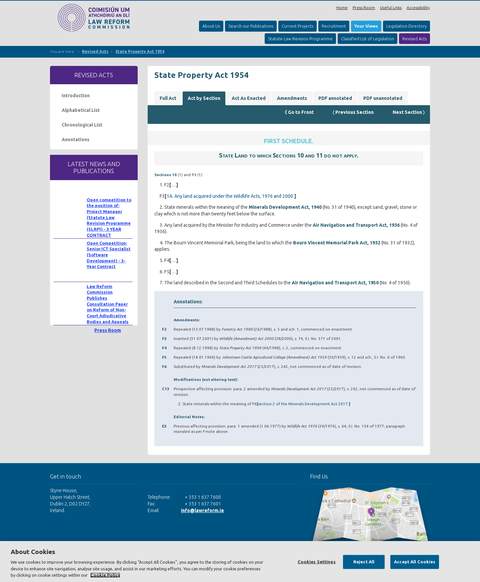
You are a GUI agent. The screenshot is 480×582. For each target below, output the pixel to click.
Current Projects (297, 26)
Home (342, 7)
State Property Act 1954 (139, 51)
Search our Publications (250, 26)
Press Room (364, 7)
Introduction (76, 95)
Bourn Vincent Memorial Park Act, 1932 (336, 242)
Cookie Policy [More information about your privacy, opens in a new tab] (105, 575)
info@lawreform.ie (202, 510)
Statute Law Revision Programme (300, 38)
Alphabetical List (81, 110)
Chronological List (82, 125)
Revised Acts (414, 38)
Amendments (292, 98)
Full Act (168, 98)
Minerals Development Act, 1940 (285, 207)
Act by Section (204, 98)
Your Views (366, 26)
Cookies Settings (317, 561)
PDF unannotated (382, 98)
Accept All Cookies (414, 561)
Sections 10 (165, 174)
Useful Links (391, 7)
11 (194, 174)
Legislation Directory (406, 26)
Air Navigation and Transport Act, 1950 (335, 282)
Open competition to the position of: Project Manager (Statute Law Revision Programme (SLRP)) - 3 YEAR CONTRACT (109, 217)
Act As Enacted (249, 98)
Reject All (363, 561)
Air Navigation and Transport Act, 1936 (356, 225)
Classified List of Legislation (367, 38)
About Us (211, 26)
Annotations (75, 139)
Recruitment (334, 26)
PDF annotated (335, 98)
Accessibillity (418, 7)
